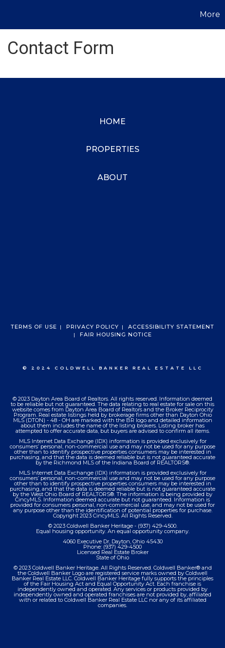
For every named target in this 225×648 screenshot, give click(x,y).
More (210, 14)
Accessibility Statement (171, 326)
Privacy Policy (92, 326)
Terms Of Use (34, 326)
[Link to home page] (9, 14)
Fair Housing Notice (116, 334)
